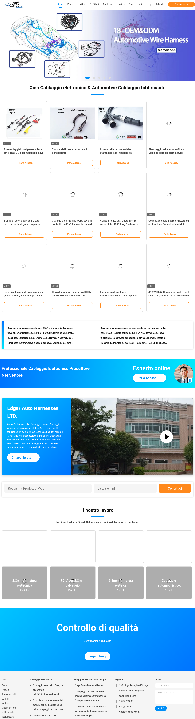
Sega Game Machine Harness (90, 685)
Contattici (175, 488)
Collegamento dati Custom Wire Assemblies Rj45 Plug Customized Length (119, 224)
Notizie (141, 4)
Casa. (4, 685)
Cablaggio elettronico (41, 679)
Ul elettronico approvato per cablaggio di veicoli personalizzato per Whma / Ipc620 (133, 338)
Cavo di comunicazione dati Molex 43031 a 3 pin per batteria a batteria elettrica (40, 329)
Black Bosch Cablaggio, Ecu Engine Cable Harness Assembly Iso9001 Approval (40, 338)
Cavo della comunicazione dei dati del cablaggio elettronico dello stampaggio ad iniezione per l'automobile (48, 705)
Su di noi (6, 699)
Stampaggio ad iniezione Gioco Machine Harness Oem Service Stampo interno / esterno (166, 153)
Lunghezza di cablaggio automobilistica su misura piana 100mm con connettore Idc (118, 296)
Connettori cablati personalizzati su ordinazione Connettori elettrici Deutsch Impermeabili (168, 224)
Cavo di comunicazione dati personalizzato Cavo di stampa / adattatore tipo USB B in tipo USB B (133, 329)
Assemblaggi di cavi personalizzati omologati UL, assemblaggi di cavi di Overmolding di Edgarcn (23, 153)
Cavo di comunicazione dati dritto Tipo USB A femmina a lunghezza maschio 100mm (40, 333)
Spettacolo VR (9, 694)
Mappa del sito (9, 708)
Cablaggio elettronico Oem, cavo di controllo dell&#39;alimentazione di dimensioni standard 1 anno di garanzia (49, 690)
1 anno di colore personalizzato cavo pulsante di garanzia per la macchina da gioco (22, 224)
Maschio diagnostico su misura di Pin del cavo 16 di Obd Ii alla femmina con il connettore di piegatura (133, 343)
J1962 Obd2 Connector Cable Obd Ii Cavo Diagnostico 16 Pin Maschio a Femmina (168, 296)
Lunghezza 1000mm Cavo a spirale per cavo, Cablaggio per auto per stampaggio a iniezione (40, 343)
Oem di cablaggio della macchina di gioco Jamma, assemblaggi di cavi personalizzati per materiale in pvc (24, 296)
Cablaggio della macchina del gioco (90, 679)
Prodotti (6, 690)
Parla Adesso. (181, 4)
